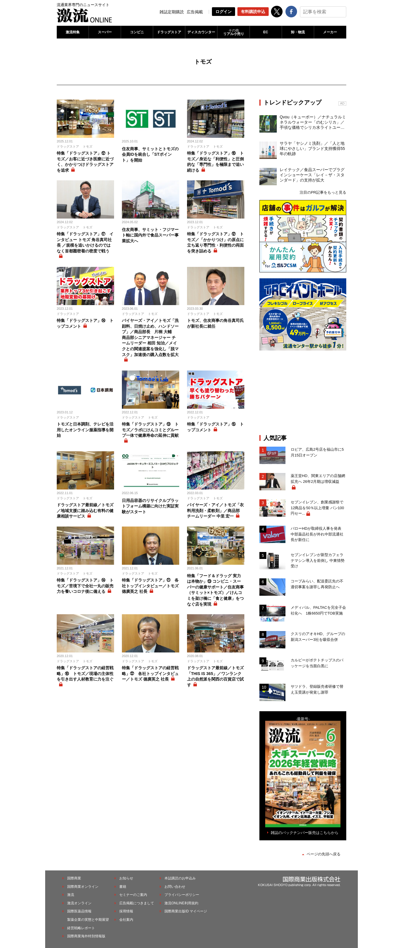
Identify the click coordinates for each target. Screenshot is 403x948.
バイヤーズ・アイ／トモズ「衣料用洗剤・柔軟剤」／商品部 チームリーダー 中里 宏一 (215, 510)
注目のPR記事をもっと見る (323, 192)
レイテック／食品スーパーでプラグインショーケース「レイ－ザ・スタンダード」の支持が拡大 (312, 174)
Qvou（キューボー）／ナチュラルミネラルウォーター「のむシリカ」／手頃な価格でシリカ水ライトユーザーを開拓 (313, 122)
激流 (70, 894)
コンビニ (137, 32)
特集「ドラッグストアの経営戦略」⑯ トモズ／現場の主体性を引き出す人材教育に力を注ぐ (85, 673)
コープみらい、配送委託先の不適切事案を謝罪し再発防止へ (317, 584)
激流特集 (73, 32)
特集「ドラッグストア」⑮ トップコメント (215, 427)
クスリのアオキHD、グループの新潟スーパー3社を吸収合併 (318, 637)
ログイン (223, 11)
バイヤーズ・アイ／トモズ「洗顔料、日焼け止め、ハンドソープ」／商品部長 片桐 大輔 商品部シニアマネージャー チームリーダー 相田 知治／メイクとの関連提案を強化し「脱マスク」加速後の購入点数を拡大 (150, 337)
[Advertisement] (302, 392)
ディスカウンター (201, 32)
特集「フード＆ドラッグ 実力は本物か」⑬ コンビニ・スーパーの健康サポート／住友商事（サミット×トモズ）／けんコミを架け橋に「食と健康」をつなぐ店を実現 (215, 589)
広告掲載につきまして (136, 903)
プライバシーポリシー (181, 894)
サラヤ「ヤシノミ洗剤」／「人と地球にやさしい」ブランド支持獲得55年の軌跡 (312, 148)
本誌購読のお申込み (180, 878)
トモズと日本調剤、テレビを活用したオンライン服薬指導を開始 (85, 430)
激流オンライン (79, 903)
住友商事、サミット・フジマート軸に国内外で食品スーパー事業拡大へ (150, 235)
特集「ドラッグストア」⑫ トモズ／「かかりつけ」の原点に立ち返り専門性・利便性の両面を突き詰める (215, 242)
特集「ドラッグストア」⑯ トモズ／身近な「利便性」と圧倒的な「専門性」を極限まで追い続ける (215, 162)
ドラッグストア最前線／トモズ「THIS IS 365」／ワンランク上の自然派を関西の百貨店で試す (215, 676)
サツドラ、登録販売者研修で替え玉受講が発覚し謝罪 (317, 689)
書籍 (122, 886)
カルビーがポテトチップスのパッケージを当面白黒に (317, 663)
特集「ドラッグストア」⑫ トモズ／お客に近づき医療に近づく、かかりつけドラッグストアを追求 (85, 162)
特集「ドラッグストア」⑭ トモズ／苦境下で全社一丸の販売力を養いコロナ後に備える (85, 586)
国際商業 (74, 878)
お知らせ (126, 878)
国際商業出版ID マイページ (185, 911)
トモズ (87, 146)
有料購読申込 (253, 11)
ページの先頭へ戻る (323, 854)
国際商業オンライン (82, 886)
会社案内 (126, 919)
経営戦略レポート (81, 928)
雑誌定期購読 (172, 12)
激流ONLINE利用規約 (181, 903)
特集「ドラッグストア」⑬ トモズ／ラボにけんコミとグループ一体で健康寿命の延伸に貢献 (150, 430)
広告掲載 (195, 12)
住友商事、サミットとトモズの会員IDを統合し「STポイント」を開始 (150, 154)
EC (265, 32)
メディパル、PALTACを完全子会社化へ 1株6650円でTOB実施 (318, 610)
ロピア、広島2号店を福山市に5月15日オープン (317, 452)
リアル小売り (233, 32)
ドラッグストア (169, 32)
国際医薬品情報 (79, 911)
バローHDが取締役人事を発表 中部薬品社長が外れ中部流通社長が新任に (318, 534)
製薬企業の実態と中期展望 (88, 919)
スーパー (105, 32)
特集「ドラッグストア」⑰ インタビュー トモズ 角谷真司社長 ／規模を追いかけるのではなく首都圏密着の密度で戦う (85, 242)
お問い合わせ (174, 886)
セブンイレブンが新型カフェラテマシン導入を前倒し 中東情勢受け (318, 560)
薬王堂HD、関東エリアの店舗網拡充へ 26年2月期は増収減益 (318, 479)
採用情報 (126, 911)
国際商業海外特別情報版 (86, 936)
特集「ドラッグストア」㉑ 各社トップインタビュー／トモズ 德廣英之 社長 (150, 586)
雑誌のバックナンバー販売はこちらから (304, 833)
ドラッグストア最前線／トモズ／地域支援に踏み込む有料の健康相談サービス (85, 510)
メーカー (330, 32)
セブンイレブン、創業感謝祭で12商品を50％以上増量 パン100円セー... (317, 508)
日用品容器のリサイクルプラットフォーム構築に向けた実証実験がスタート (150, 506)
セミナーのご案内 (133, 894)
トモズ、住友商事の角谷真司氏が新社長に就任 (215, 323)
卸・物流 (298, 32)
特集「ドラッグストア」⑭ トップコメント (85, 323)
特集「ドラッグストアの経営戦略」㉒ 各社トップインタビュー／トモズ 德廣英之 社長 (150, 673)
